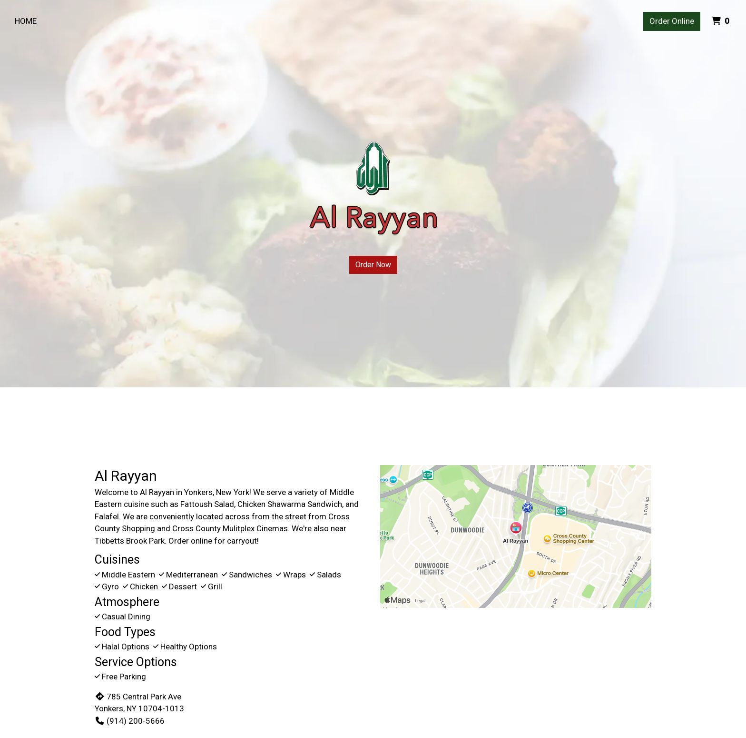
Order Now (373, 264)
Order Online (671, 21)
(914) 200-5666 (130, 721)
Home (26, 21)
